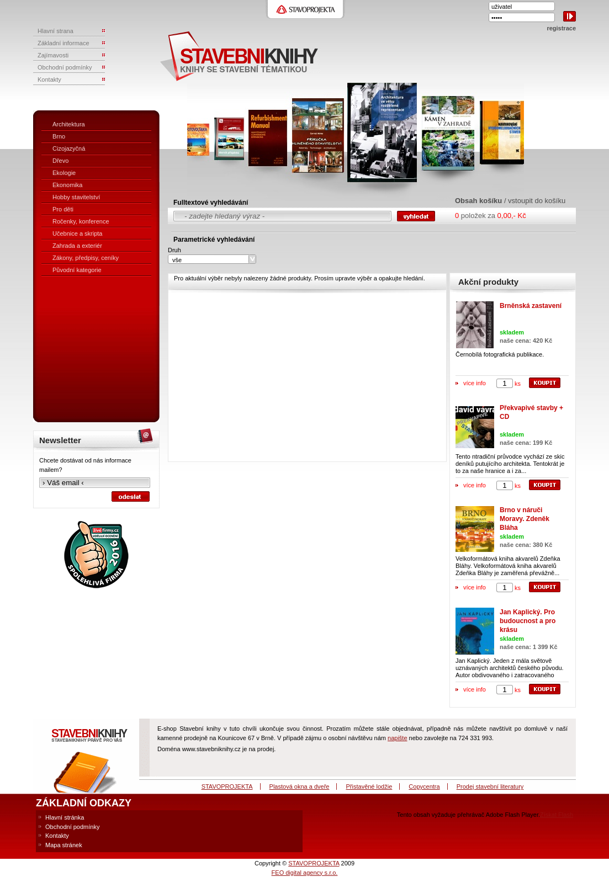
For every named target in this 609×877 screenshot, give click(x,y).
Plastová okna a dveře (299, 786)
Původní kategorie (77, 270)
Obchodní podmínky (72, 826)
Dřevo (60, 160)
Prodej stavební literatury (490, 786)
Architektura (68, 124)
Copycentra (424, 786)
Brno (58, 136)
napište (397, 738)
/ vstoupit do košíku (534, 200)
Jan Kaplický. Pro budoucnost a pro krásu (527, 621)
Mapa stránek (63, 845)
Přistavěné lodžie (369, 786)
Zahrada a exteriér (77, 245)
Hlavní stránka (64, 817)
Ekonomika (67, 185)
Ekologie (64, 172)
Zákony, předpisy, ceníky (85, 257)
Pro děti (62, 209)
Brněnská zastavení (531, 306)
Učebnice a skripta (77, 233)
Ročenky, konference (80, 221)
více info (474, 383)
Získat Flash (556, 814)
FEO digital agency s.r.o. (305, 872)
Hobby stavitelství (76, 197)
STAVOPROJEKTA (227, 786)
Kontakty (57, 835)
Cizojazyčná (68, 148)
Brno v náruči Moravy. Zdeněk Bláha (524, 518)
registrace (561, 28)
